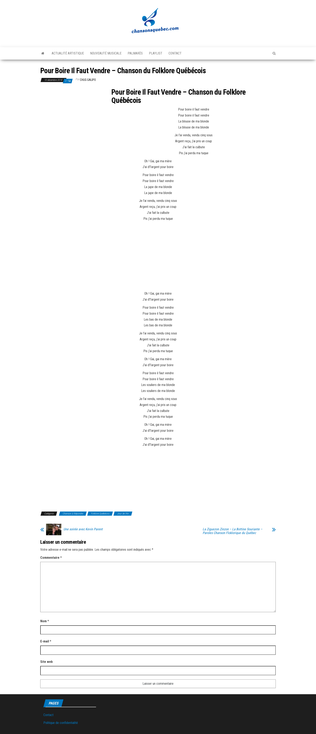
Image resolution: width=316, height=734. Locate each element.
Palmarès (135, 53)
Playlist (155, 53)
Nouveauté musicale (105, 53)
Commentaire (51, 558)
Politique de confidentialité (60, 723)
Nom (44, 621)
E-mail (45, 641)
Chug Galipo (88, 79)
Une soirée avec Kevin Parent (83, 529)
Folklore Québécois (100, 513)
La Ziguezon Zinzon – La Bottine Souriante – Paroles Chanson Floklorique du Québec (232, 531)
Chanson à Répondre (73, 513)
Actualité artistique (68, 53)
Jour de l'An (123, 513)
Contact (175, 53)
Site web (46, 662)
